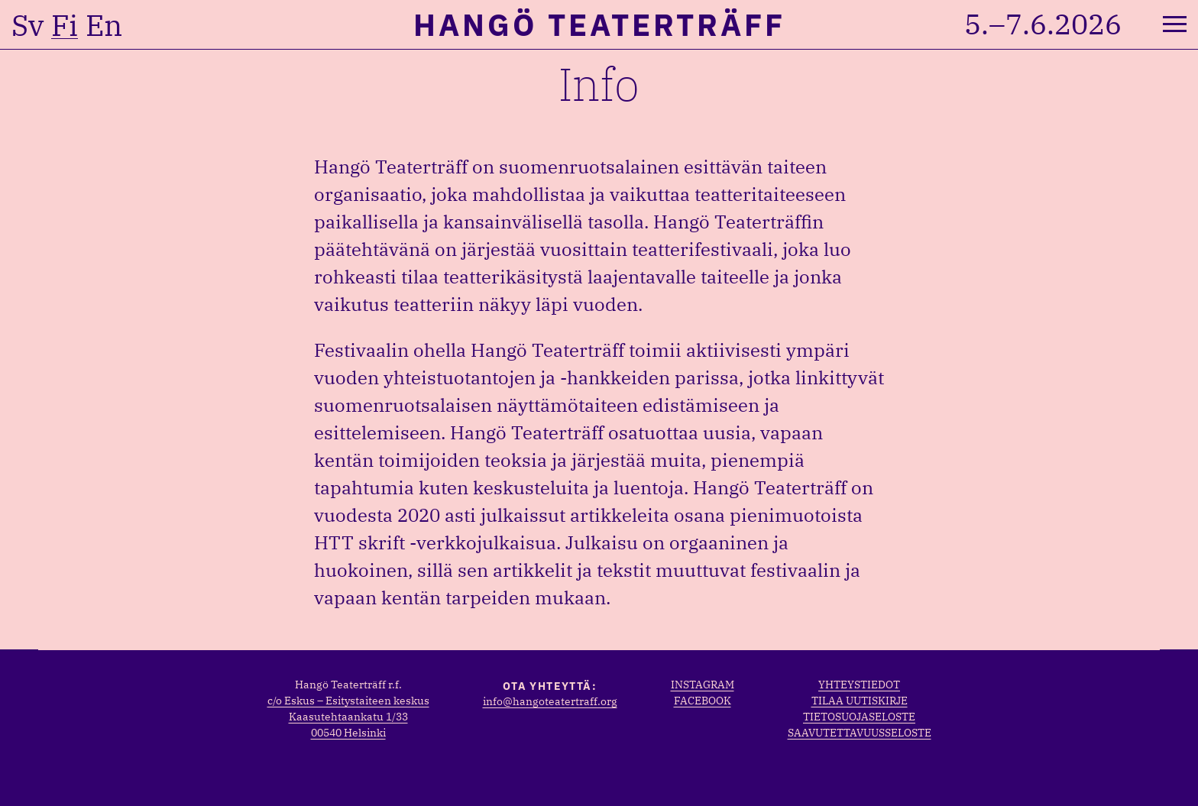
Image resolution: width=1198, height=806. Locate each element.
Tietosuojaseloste (859, 716)
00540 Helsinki (348, 733)
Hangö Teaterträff (599, 24)
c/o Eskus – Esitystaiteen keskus (348, 700)
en (104, 25)
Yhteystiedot (859, 684)
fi (64, 25)
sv (27, 25)
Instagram (702, 684)
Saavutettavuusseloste (859, 733)
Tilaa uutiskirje (859, 700)
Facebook (702, 700)
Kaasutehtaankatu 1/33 (348, 716)
